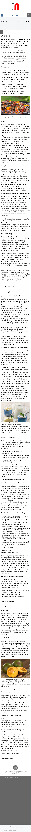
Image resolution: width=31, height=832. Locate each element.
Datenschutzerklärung (11, 830)
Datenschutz (12, 777)
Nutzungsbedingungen (23, 777)
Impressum (5, 777)
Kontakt (15, 15)
